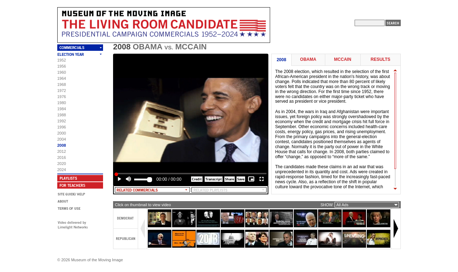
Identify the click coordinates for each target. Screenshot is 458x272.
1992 (61, 121)
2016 (61, 157)
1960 (61, 72)
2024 (61, 169)
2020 (61, 163)
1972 (61, 90)
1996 (61, 127)
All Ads (342, 205)
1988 (61, 115)
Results (380, 59)
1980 (61, 103)
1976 (61, 96)
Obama (308, 59)
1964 (61, 78)
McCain (342, 59)
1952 (61, 60)
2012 (61, 151)
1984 (61, 109)
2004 (61, 139)
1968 (61, 84)
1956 (61, 66)
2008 (61, 145)
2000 (61, 133)
